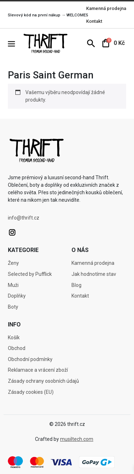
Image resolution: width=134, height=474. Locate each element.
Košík (14, 337)
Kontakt (94, 21)
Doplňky (17, 296)
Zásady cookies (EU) (31, 392)
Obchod (16, 348)
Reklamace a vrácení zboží (38, 370)
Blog (76, 285)
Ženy (13, 263)
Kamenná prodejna (106, 8)
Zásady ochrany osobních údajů (43, 381)
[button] (15, 43)
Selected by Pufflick (30, 274)
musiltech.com (76, 439)
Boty (13, 307)
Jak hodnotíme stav (93, 274)
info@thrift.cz (23, 218)
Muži (13, 285)
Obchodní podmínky (30, 359)
